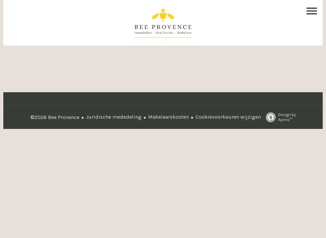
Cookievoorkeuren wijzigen (228, 117)
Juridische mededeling (114, 117)
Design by (279, 117)
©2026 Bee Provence (54, 117)
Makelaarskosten (168, 117)
